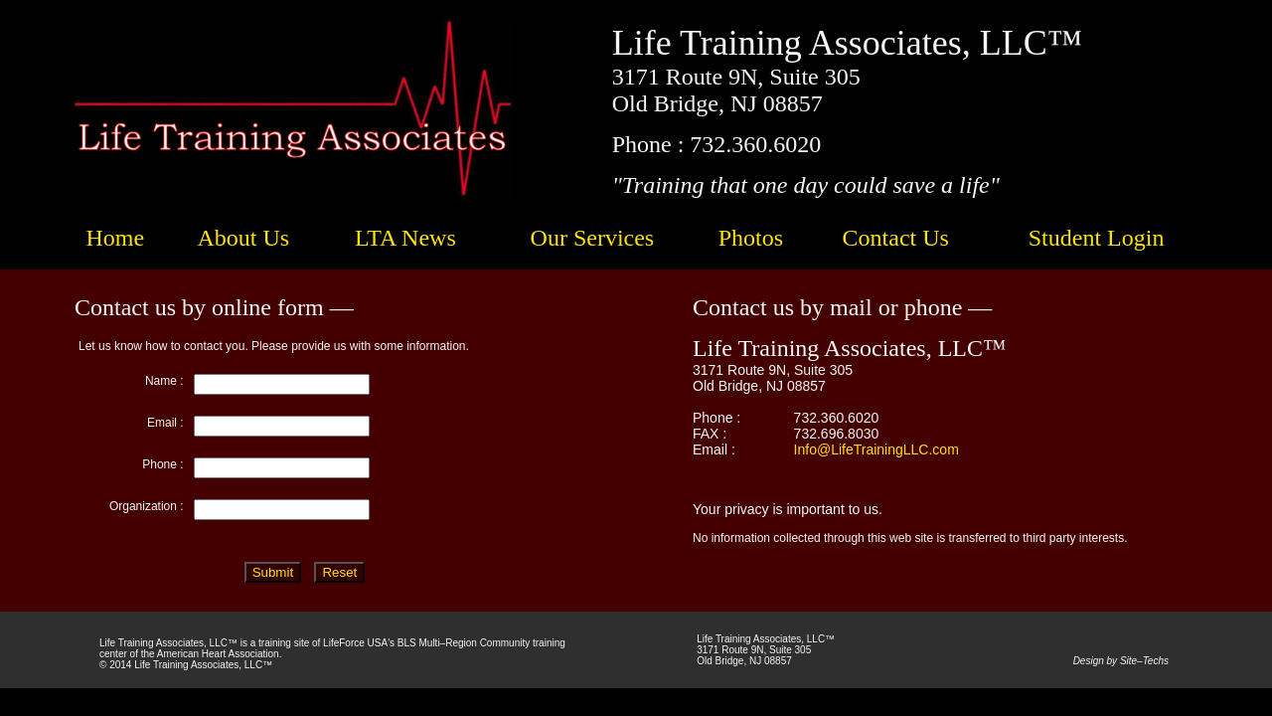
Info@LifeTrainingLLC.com (876, 449)
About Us (243, 238)
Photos (750, 238)
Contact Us (896, 238)
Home (114, 238)
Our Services (593, 238)
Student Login (1097, 238)
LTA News (405, 238)
